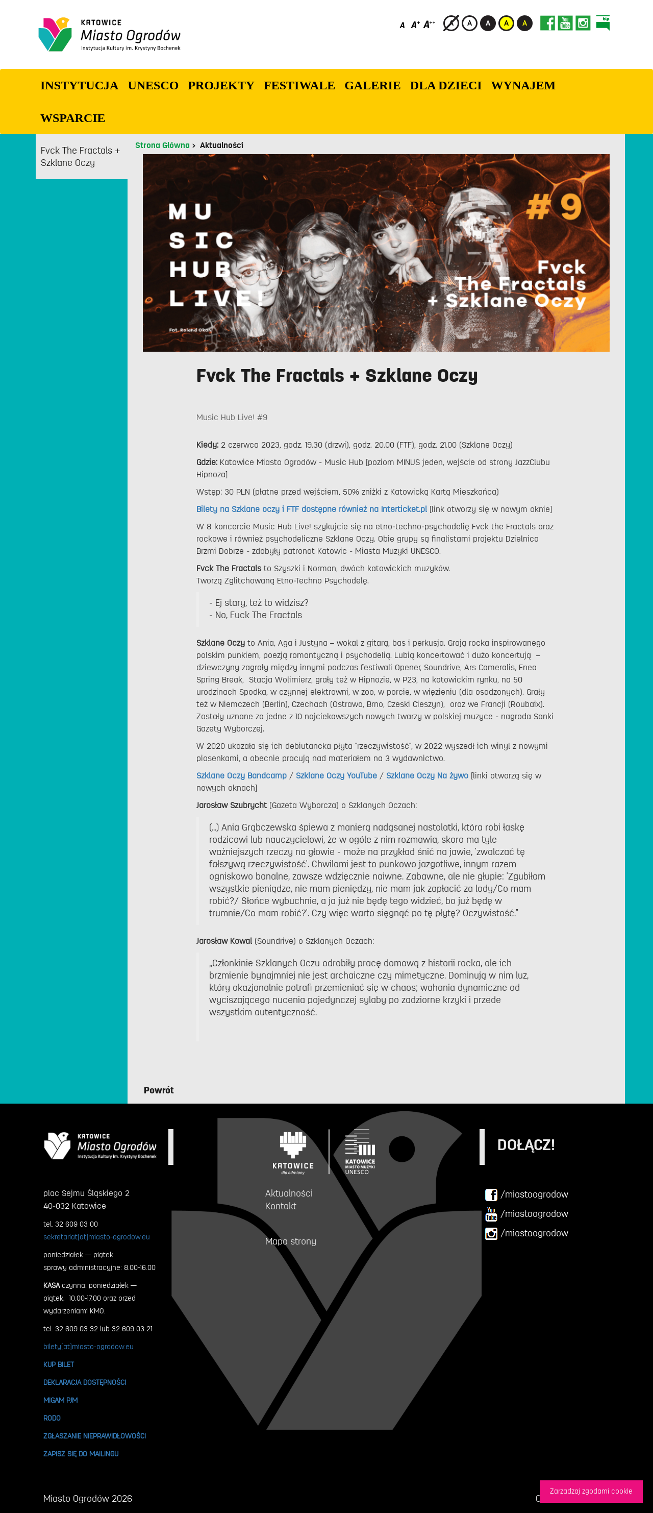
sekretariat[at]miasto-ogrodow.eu (96, 1236)
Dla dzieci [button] (446, 85)
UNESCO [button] (153, 85)
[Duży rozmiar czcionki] (429, 24)
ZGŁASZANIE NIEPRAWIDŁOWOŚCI (94, 1435)
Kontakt (280, 1206)
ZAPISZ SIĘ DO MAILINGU (80, 1453)
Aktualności (221, 145)
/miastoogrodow (526, 1195)
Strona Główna (162, 145)
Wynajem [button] (523, 85)
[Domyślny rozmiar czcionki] (403, 24)
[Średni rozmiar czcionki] (415, 24)
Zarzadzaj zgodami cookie (591, 1491)
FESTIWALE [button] (299, 85)
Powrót (159, 1090)
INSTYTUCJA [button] (79, 85)
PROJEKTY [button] (221, 85)
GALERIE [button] (372, 85)
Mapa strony (290, 1241)
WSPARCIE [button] (73, 118)
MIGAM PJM (60, 1400)
